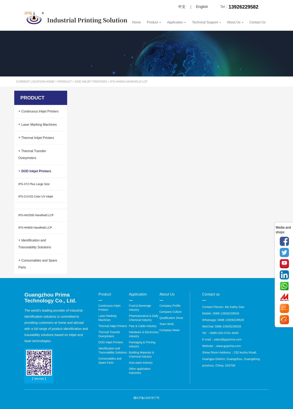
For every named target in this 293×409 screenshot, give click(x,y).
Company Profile (170, 305)
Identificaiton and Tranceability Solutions (34, 243)
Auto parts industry (141, 362)
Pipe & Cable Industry (142, 326)
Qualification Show (171, 318)
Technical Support (206, 22)
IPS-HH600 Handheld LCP (129, 81)
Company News (170, 330)
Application (176, 22)
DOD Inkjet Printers (91, 81)
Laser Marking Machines (37, 124)
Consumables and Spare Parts (37, 263)
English (202, 7)
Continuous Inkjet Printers (38, 111)
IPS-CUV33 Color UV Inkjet (35, 196)
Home (136, 22)
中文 (182, 7)
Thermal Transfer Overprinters (32, 154)
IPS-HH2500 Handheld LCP (36, 215)
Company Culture (171, 311)
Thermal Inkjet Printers (36, 138)
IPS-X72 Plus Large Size (34, 184)
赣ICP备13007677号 (146, 397)
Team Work (167, 324)
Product (154, 22)
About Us (235, 22)
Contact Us (257, 22)
